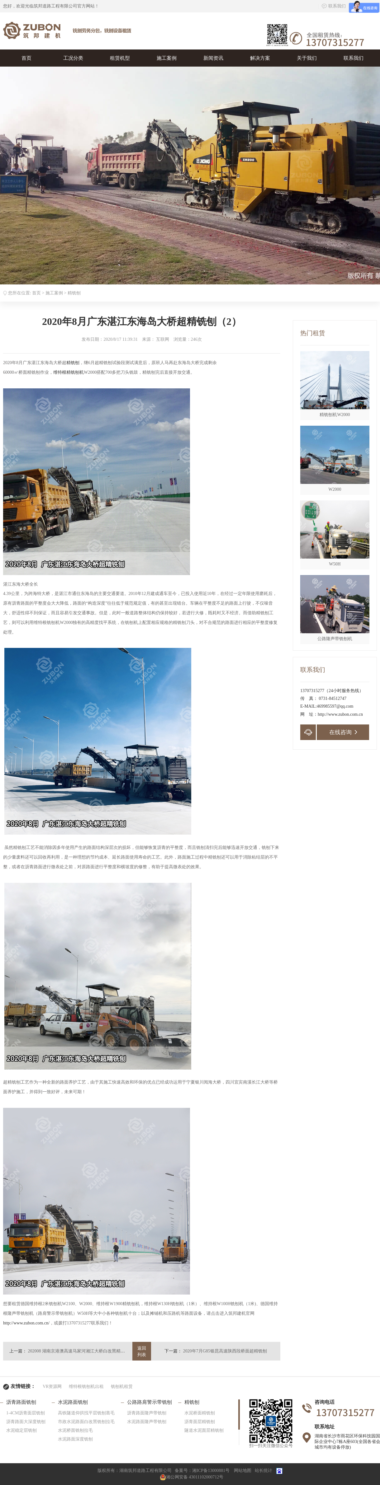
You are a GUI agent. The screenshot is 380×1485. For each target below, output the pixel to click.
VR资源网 (52, 1386)
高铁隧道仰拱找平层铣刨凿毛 (86, 1413)
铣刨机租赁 (122, 1386)
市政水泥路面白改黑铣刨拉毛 (86, 1421)
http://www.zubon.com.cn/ (26, 1323)
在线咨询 (343, 732)
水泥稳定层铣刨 (21, 1430)
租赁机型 (120, 58)
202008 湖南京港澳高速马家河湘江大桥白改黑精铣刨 (79, 1351)
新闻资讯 (213, 58)
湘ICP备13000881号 (211, 1471)
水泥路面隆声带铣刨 (146, 1421)
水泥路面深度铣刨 (75, 1439)
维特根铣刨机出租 (86, 1386)
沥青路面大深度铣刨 (25, 1421)
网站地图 (242, 1471)
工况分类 (73, 58)
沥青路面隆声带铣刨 (146, 1413)
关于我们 (307, 58)
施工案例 (167, 58)
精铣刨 (74, 293)
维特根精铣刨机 (68, 372)
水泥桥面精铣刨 (199, 1413)
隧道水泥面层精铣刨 (204, 1430)
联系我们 (334, 6)
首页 (26, 58)
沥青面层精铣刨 (199, 1421)
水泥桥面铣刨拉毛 (75, 1430)
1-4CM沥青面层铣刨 (25, 1413)
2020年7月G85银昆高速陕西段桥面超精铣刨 (225, 1351)
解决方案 (260, 58)
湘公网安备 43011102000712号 (191, 1477)
